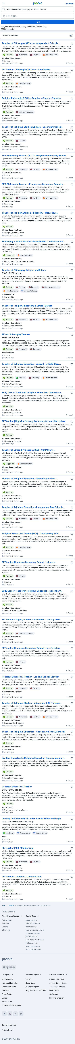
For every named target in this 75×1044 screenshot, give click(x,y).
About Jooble (7, 979)
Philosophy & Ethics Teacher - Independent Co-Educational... (33, 241)
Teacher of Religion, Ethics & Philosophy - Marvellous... (30, 213)
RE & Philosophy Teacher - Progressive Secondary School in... (33, 184)
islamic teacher (31, 927)
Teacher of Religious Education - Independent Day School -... (33, 507)
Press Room (7, 994)
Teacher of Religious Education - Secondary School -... (30, 478)
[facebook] (4, 1013)
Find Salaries (54, 990)
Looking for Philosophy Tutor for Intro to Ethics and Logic (31, 818)
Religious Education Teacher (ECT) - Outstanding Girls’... (31, 533)
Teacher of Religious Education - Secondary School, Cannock (33, 732)
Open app (69, 3)
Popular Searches (56, 979)
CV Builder (53, 994)
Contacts (6, 990)
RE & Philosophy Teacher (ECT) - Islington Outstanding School (34, 155)
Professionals (7, 920)
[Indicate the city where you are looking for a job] (37, 16)
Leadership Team (9, 987)
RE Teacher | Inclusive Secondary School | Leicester (29, 562)
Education (6, 923)
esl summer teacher (33, 923)
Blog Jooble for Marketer (36, 990)
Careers (5, 998)
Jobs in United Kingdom (11, 1005)
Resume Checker (56, 998)
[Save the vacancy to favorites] (72, 43)
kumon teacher (31, 920)
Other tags (6, 930)
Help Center (7, 1001)
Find (38, 22)
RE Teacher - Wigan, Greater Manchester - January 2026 (31, 619)
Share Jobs (30, 983)
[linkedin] (21, 1013)
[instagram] (10, 1013)
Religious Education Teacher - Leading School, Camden (30, 677)
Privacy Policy (7, 1030)
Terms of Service (9, 1025)
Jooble (17, 1039)
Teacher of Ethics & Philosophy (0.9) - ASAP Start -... (28, 450)
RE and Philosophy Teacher (16, 334)
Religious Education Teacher (17, 786)
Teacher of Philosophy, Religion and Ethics (24, 270)
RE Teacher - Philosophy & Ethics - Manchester (26, 69)
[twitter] (15, 1013)
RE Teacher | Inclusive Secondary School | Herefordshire (31, 648)
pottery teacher (31, 936)
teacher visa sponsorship (35, 930)
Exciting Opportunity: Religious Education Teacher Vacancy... (33, 758)
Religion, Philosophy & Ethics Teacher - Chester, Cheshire (31, 98)
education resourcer (33, 933)
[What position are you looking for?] (37, 9)
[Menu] (3, 3)
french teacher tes (33, 946)
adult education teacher (35, 940)
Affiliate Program (32, 987)
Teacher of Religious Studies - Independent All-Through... (31, 703)
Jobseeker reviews (57, 987)
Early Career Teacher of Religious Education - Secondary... (32, 392)
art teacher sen (31, 943)
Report (69, 63)
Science (5, 927)
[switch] (71, 35)
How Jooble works (9, 983)
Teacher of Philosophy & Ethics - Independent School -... (31, 43)
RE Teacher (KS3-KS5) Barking (17, 848)
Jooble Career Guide (57, 983)
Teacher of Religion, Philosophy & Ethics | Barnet (27, 306)
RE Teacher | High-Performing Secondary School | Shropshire (33, 421)
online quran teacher (33, 949)
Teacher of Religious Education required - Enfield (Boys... (31, 364)
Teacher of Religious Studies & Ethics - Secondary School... (32, 127)
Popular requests (10, 912)
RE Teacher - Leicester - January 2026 (22, 876)
